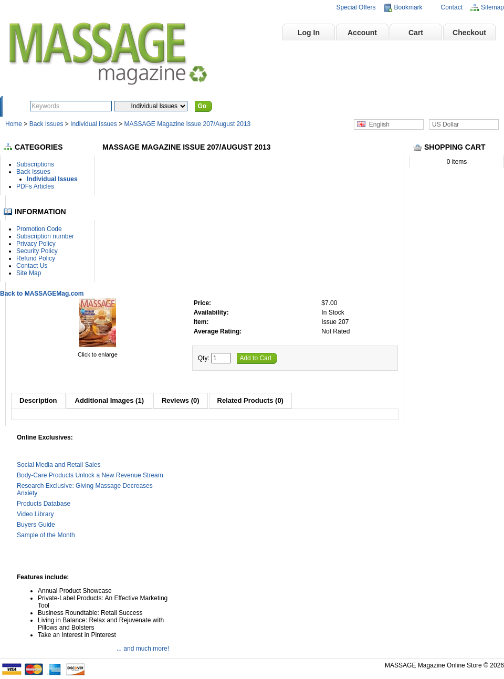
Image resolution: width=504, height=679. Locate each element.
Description (38, 400)
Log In (309, 32)
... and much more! (143, 648)
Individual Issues (93, 124)
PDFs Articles (35, 186)
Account (362, 32)
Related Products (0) (250, 400)
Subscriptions (35, 164)
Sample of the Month (46, 535)
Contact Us (31, 265)
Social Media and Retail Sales (58, 464)
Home (255, 32)
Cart (415, 32)
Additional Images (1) (109, 400)
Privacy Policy (36, 243)
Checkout (469, 32)
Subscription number (45, 236)
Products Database (43, 503)
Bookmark (408, 7)
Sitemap (492, 7)
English (373, 124)
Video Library (35, 514)
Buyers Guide (36, 524)
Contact (452, 7)
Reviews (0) (181, 400)
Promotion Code (39, 229)
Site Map (28, 273)
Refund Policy (35, 258)
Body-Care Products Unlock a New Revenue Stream (90, 475)
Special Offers (355, 7)
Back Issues (47, 124)
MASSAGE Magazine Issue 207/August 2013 (187, 124)
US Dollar (445, 124)
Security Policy (37, 251)
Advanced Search (243, 106)
